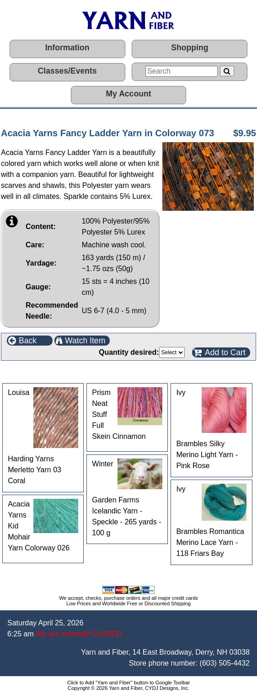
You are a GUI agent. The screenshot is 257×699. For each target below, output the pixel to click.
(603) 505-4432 (225, 663)
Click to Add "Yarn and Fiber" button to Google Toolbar (128, 682)
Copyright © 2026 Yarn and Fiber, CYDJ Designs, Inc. (128, 688)
